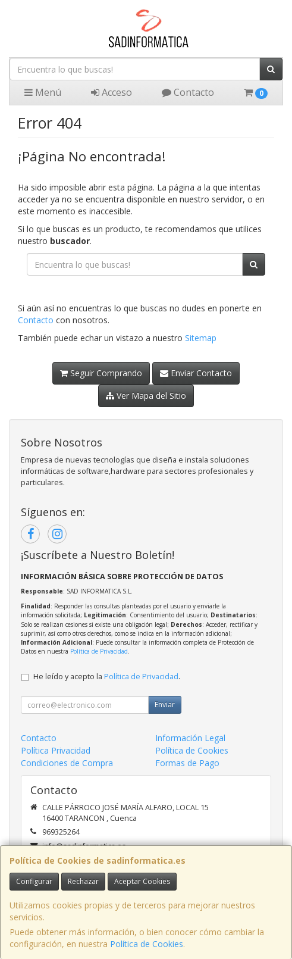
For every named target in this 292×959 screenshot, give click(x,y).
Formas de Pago (187, 763)
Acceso (111, 92)
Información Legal (190, 738)
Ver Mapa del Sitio (146, 395)
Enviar (165, 704)
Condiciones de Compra (67, 763)
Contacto (188, 92)
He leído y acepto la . (106, 676)
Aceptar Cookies (142, 881)
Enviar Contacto (196, 373)
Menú (42, 92)
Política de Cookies (146, 943)
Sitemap (200, 337)
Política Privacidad (55, 750)
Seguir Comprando (101, 373)
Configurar (34, 881)
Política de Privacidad (99, 651)
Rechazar (83, 881)
